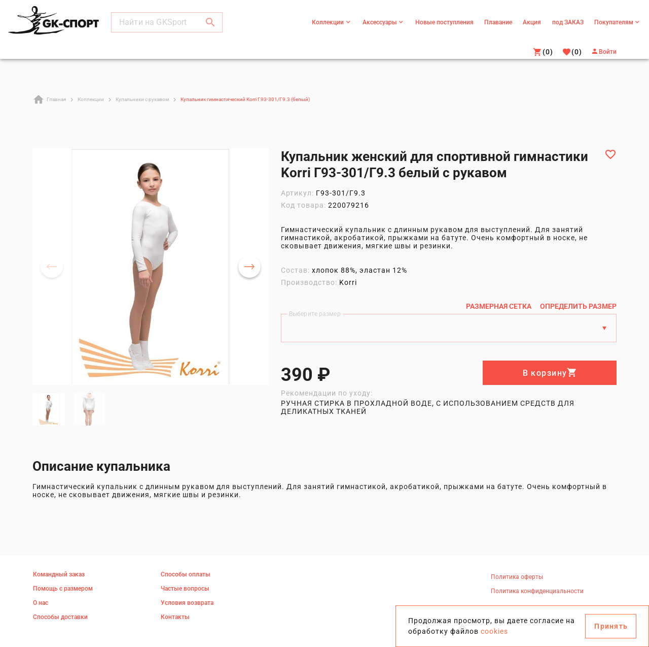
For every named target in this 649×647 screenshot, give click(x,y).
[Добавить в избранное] (610, 154)
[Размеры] (604, 328)
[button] (210, 22)
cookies (494, 631)
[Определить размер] (578, 306)
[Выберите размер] (439, 328)
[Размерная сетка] (498, 306)
